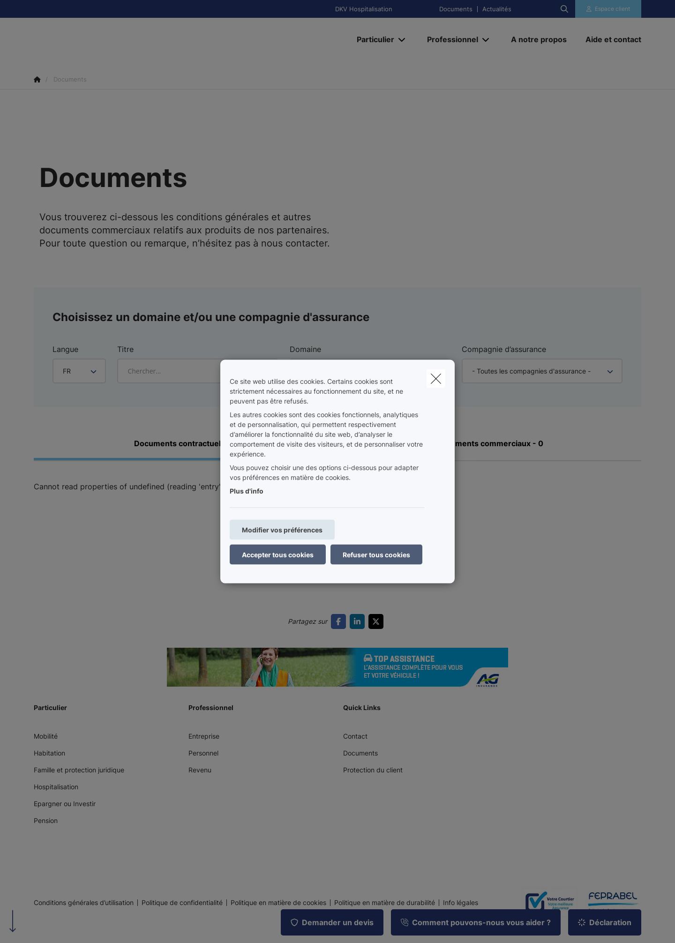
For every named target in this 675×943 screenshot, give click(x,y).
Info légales (460, 902)
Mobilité (46, 736)
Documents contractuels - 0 (186, 443)
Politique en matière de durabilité (384, 902)
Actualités (496, 9)
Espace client (612, 8)
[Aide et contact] (608, 39)
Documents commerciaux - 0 (489, 443)
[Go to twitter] (377, 621)
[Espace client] (608, 9)
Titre (125, 349)
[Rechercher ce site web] (564, 9)
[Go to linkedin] (359, 621)
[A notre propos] (539, 39)
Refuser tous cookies (376, 555)
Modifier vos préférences (282, 530)
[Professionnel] (449, 39)
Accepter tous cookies (278, 555)
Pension (46, 820)
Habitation (49, 753)
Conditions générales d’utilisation (84, 902)
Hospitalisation (56, 787)
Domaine (305, 349)
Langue (65, 349)
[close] (436, 378)
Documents (455, 9)
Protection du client (373, 770)
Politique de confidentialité (182, 902)
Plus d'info (246, 491)
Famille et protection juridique (79, 770)
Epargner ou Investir (65, 804)
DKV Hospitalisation (363, 9)
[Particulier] (372, 39)
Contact (355, 736)
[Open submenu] (402, 39)
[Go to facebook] (340, 621)
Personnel (203, 753)
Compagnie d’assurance (504, 349)
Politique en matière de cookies (278, 902)
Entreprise (203, 736)
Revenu (199, 770)
